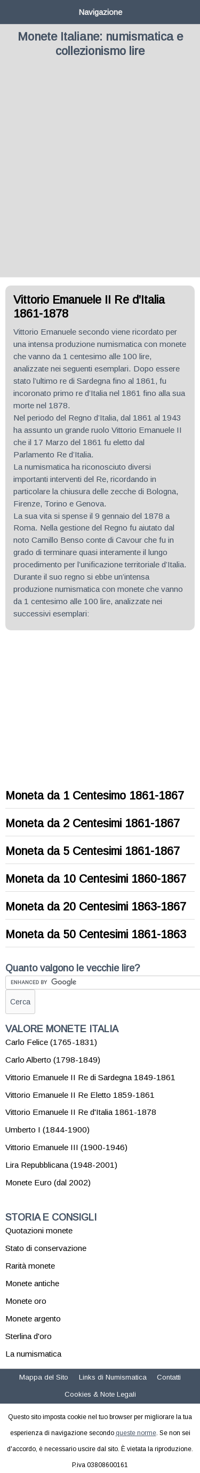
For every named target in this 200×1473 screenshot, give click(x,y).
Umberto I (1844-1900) (47, 1129)
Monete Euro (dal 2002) (48, 1182)
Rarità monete (30, 1265)
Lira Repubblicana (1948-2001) (61, 1164)
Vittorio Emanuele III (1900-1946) (66, 1147)
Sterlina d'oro (28, 1336)
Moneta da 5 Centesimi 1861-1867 (92, 851)
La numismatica (33, 1353)
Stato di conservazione (45, 1248)
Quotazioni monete (39, 1230)
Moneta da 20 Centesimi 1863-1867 (95, 906)
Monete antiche (32, 1283)
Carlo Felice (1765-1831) (51, 1042)
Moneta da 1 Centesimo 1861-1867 (94, 795)
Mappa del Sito (43, 1377)
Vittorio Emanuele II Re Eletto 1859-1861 (80, 1094)
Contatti (169, 1377)
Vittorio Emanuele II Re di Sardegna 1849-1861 (90, 1077)
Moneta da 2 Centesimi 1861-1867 (92, 823)
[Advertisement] (100, 172)
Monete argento (33, 1318)
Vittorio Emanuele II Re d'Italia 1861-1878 (80, 1111)
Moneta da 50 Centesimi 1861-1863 (95, 934)
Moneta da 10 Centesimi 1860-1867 (95, 879)
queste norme (136, 1433)
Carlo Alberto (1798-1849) (52, 1059)
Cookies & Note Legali (100, 1394)
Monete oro (25, 1300)
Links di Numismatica (113, 1377)
